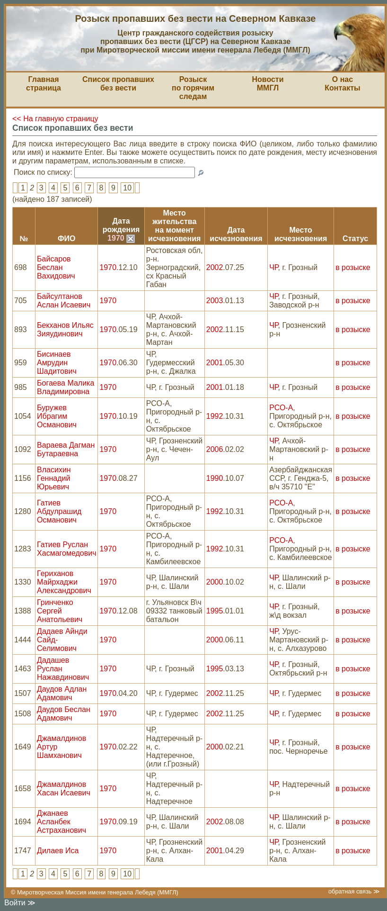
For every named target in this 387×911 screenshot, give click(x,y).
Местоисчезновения (300, 234)
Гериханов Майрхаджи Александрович (64, 582)
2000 (214, 582)
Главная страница (43, 83)
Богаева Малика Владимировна (65, 387)
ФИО (67, 239)
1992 (214, 416)
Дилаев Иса (58, 851)
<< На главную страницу (55, 119)
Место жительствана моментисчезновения (174, 226)
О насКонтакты (342, 83)
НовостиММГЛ (267, 83)
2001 (214, 363)
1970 (121, 238)
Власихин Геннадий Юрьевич (54, 478)
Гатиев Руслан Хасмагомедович (66, 549)
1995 (214, 611)
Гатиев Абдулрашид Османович (59, 511)
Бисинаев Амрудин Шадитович (57, 362)
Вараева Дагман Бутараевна (66, 449)
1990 (214, 478)
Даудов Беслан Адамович (63, 713)
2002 (214, 267)
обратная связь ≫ (354, 891)
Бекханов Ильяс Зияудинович (65, 329)
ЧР (273, 267)
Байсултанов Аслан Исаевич (63, 300)
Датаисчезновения (236, 234)
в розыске (352, 267)
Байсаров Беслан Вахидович (56, 267)
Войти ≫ (19, 903)
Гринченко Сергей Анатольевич (59, 610)
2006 (214, 449)
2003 (214, 301)
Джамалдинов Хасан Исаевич (63, 788)
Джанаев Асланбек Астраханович (61, 821)
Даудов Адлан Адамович (62, 693)
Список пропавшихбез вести (118, 83)
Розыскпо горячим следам (193, 87)
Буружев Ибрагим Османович (57, 416)
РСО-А (281, 408)
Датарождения (121, 225)
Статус (355, 239)
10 (127, 188)
